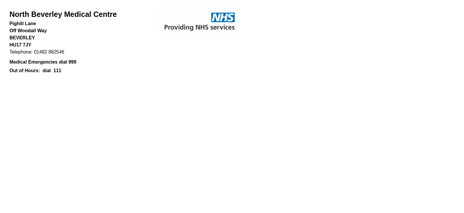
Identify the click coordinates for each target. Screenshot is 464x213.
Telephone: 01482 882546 (36, 51)
